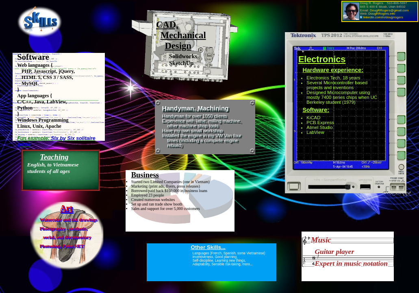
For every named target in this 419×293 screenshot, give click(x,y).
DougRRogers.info (381, 13)
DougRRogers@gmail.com (389, 10)
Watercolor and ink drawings (68, 219)
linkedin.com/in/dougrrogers (383, 17)
